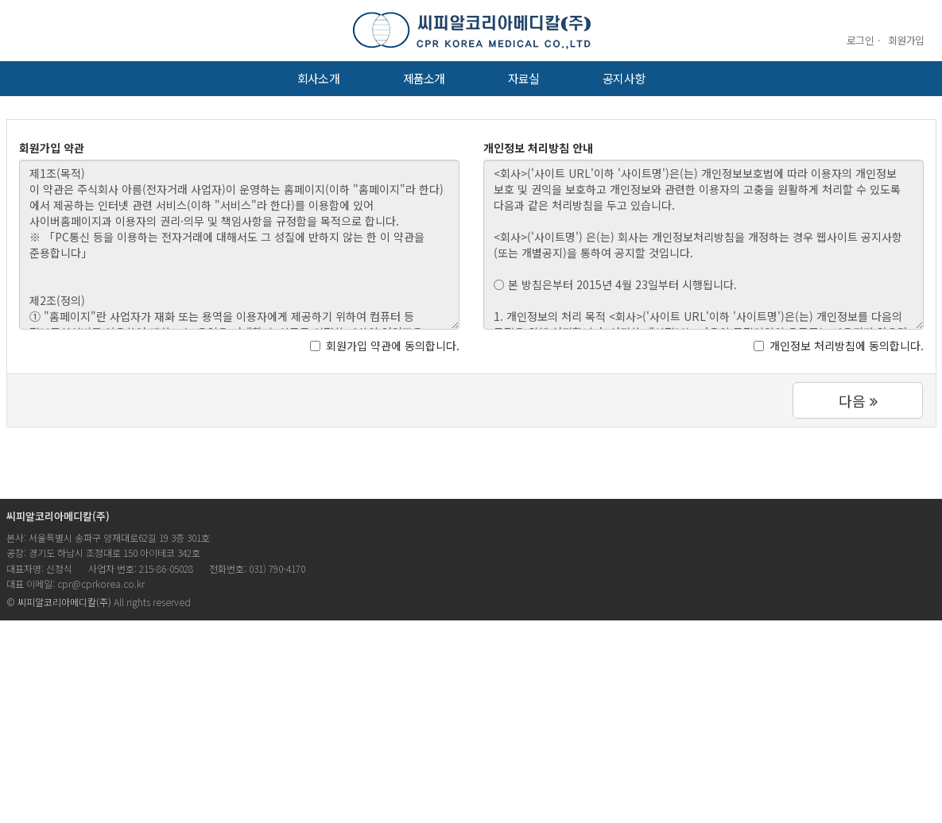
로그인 (860, 40)
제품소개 (423, 78)
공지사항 (623, 78)
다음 (858, 400)
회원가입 (906, 40)
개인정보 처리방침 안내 (538, 148)
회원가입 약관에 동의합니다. (384, 346)
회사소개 (318, 78)
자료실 (523, 78)
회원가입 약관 (51, 148)
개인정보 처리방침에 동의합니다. (839, 346)
